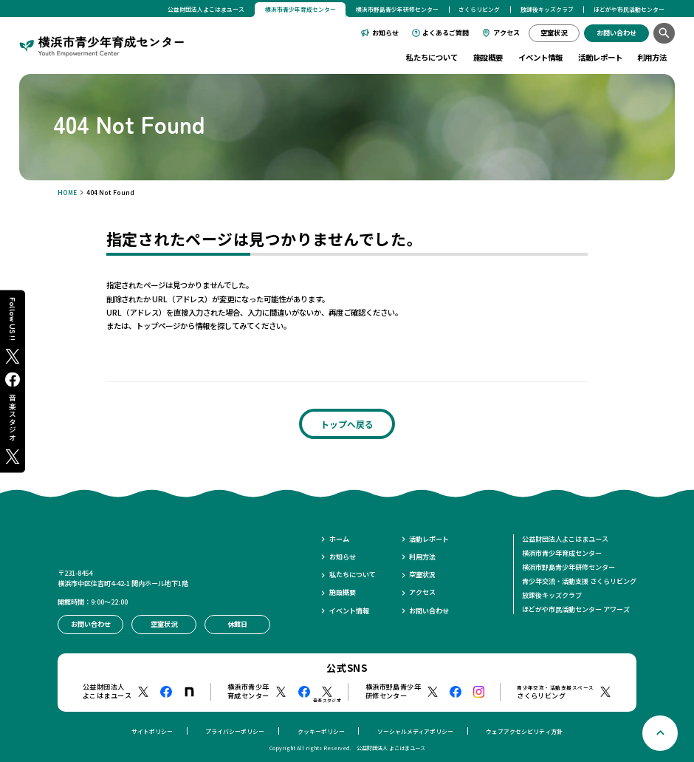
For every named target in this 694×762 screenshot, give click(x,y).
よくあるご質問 (445, 32)
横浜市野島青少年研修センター (397, 9)
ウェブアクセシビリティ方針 (524, 731)
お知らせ (385, 32)
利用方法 (652, 57)
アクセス (506, 32)
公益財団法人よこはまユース (206, 9)
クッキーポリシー (321, 731)
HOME (67, 192)
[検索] (664, 33)
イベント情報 (540, 57)
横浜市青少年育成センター (562, 553)
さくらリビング (479, 9)
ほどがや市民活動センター (629, 9)
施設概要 (488, 57)
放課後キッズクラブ (547, 9)
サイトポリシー (152, 731)
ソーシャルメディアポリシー (415, 731)
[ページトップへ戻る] (660, 733)
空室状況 (422, 574)
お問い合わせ (429, 611)
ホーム (339, 539)
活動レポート (600, 57)
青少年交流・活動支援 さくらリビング (579, 581)
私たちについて (432, 57)
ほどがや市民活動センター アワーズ (576, 609)
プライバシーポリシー (234, 731)
